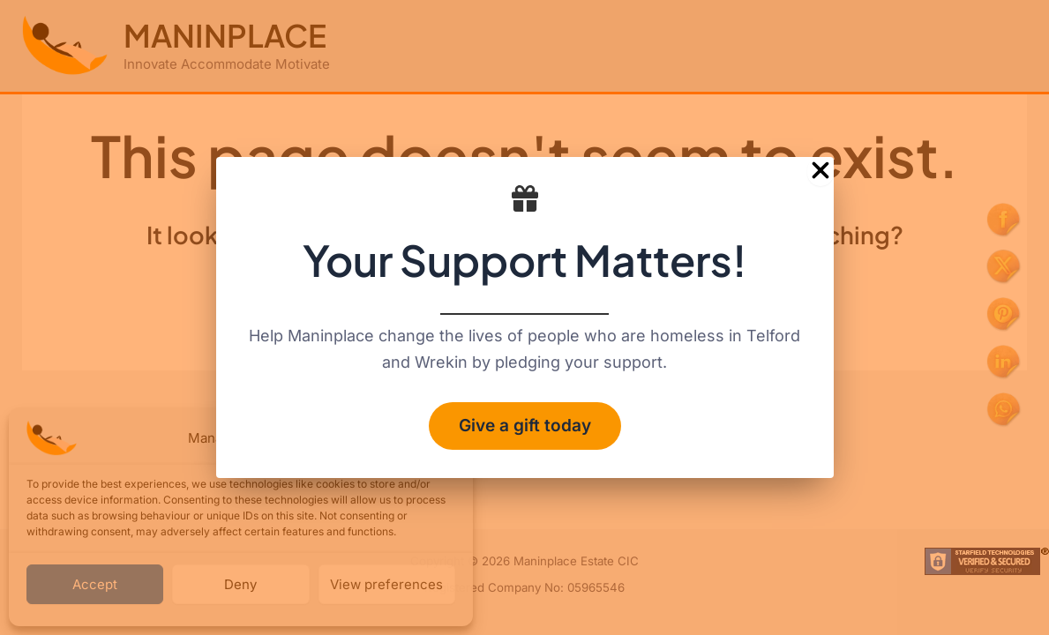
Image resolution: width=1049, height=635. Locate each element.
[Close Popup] (820, 168)
